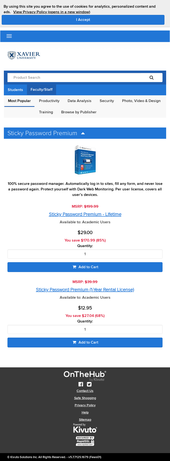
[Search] (151, 77)
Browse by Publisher (79, 112)
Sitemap (85, 420)
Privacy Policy (85, 405)
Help (85, 412)
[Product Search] (74, 77)
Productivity (49, 100)
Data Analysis (80, 100)
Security (107, 100)
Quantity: (85, 246)
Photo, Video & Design (141, 100)
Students (15, 89)
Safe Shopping (85, 398)
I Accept (103, 19)
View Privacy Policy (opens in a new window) (51, 12)
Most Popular (19, 100)
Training (46, 112)
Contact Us (85, 391)
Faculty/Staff (41, 89)
